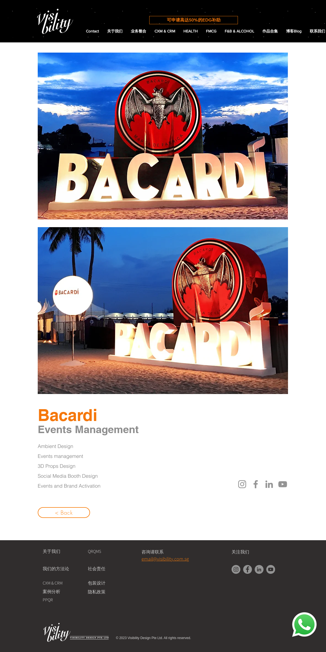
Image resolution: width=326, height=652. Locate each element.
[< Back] (64, 512)
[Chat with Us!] (304, 625)
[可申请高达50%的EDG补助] (193, 20)
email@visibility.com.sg (165, 559)
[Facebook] (255, 484)
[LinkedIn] (269, 484)
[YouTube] (282, 484)
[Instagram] (242, 484)
